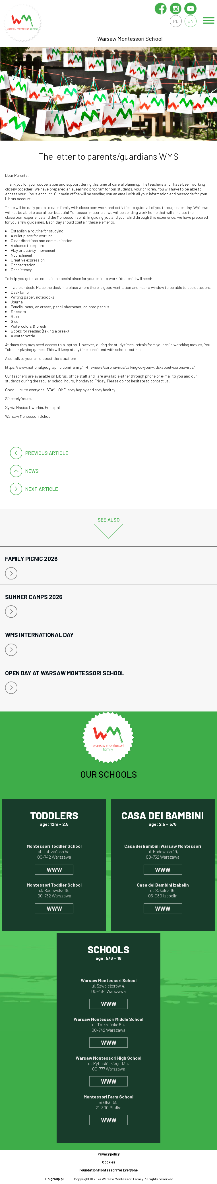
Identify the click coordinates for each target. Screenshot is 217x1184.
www (54, 869)
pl (175, 21)
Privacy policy (108, 1154)
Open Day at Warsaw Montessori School (65, 672)
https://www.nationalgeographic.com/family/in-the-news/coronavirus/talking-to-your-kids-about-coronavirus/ (100, 367)
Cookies (108, 1162)
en (190, 21)
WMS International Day (39, 634)
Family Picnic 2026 (31, 558)
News (32, 471)
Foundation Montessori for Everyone (108, 1170)
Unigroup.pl (54, 1179)
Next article (41, 489)
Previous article (46, 453)
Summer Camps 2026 (34, 596)
